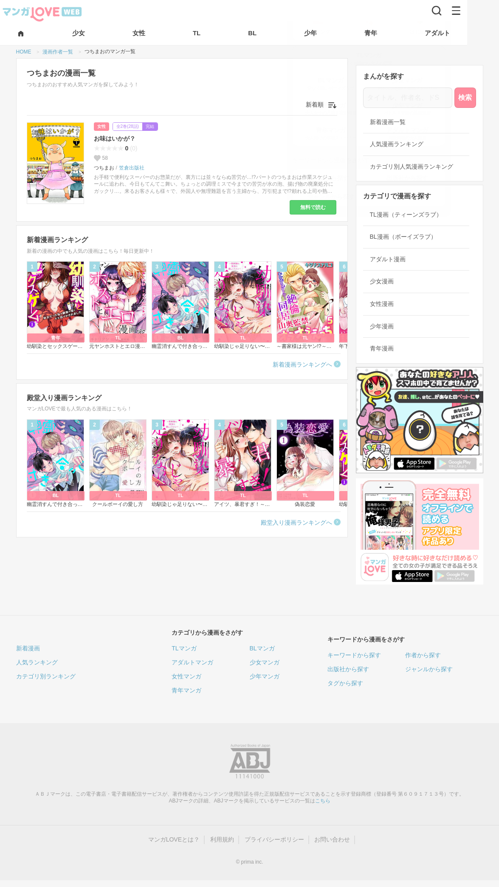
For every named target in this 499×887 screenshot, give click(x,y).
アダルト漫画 (388, 259)
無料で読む (313, 207)
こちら (322, 801)
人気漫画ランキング (396, 144)
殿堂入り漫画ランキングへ (296, 522)
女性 (101, 126)
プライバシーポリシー (274, 839)
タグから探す (345, 683)
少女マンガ (264, 662)
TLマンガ (184, 648)
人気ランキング (37, 662)
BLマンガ (262, 648)
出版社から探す (348, 669)
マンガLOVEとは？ (174, 839)
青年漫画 (382, 348)
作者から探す (423, 655)
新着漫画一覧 (388, 122)
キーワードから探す (354, 655)
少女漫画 (382, 281)
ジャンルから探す (429, 669)
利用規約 (222, 839)
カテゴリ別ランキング (46, 676)
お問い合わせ (332, 839)
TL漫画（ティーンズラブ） (406, 214)
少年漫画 (382, 326)
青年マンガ (186, 690)
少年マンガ (264, 676)
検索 (465, 97)
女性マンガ (186, 676)
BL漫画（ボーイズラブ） (403, 236)
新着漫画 (28, 648)
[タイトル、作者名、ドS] (407, 98)
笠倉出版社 (131, 167)
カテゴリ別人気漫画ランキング (411, 166)
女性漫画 (382, 303)
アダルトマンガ (192, 662)
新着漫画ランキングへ (302, 364)
